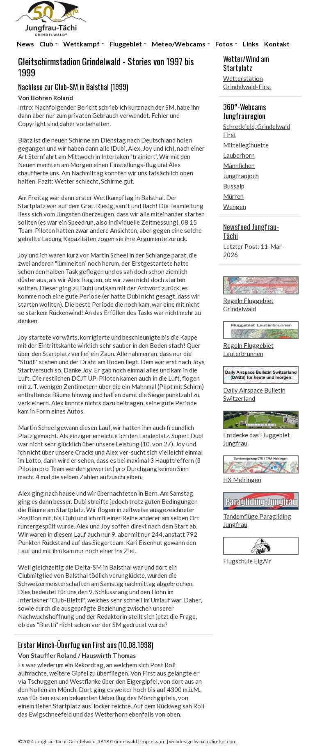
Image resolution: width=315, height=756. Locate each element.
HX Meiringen (242, 479)
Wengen (234, 206)
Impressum (153, 741)
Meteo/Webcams (178, 44)
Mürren (233, 196)
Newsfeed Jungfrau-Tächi (251, 231)
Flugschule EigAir (247, 561)
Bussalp (233, 186)
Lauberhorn (239, 155)
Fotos (224, 44)
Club (46, 44)
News (25, 44)
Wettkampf (81, 44)
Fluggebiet (126, 44)
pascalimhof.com (218, 741)
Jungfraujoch (241, 175)
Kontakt (277, 44)
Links (251, 44)
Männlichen (239, 165)
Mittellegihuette (246, 145)
